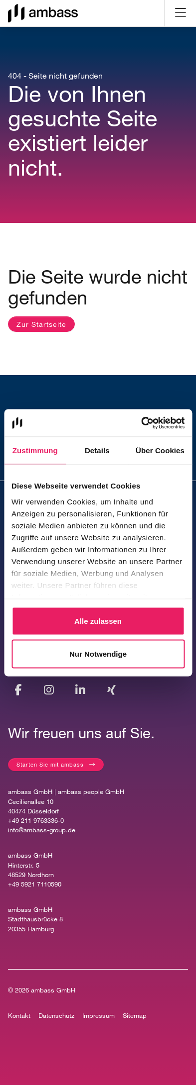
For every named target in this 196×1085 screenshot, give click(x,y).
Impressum (98, 1015)
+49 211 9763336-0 (36, 820)
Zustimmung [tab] (35, 450)
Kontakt (19, 1015)
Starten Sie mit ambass (50, 764)
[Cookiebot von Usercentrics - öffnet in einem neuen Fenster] (141, 422)
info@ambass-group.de (41, 830)
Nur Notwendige (98, 653)
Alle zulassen (98, 621)
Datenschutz (56, 1015)
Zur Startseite (41, 324)
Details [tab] (97, 450)
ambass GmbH (53, 990)
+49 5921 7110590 (34, 884)
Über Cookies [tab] (160, 450)
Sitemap (135, 1015)
